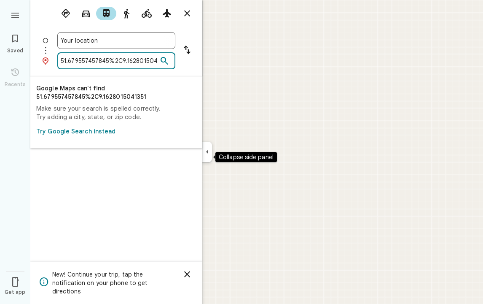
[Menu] (15, 14)
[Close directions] (187, 13)
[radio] (66, 13)
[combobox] (116, 40)
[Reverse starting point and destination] (187, 50)
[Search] (164, 61)
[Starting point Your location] (116, 40)
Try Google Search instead (113, 131)
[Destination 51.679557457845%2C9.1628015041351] (109, 61)
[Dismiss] (187, 274)
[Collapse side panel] (207, 152)
